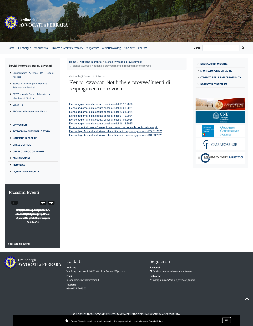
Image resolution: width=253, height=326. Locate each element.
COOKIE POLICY (105, 314)
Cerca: (198, 47)
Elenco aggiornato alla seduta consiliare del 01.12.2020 (101, 104)
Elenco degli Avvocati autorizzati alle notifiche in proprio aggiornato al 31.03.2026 (115, 135)
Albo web (129, 48)
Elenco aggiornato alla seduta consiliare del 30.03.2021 (101, 108)
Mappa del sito (127, 314)
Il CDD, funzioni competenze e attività (32, 212)
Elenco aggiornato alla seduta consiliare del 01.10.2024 (101, 115)
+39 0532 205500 (76, 288)
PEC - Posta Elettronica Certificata (29, 111)
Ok (226, 320)
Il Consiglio (24, 48)
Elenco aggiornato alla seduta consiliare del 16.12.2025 (101, 123)
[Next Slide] (51, 203)
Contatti (143, 48)
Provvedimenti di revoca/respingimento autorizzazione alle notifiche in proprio (113, 127)
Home (11, 47)
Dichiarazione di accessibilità (159, 314)
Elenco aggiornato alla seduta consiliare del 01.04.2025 (101, 119)
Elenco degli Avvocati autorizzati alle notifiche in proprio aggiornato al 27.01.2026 (115, 131)
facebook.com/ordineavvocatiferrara (172, 271)
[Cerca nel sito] (243, 48)
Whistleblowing (111, 48)
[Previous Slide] (43, 203)
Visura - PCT (19, 104)
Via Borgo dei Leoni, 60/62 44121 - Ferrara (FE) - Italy (95, 271)
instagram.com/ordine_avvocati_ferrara (174, 279)
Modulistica (41, 48)
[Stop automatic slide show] (14, 203)
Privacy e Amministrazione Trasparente (75, 48)
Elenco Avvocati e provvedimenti (123, 61)
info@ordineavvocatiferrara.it (82, 279)
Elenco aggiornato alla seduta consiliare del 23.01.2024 (101, 111)
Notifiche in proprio (91, 61)
